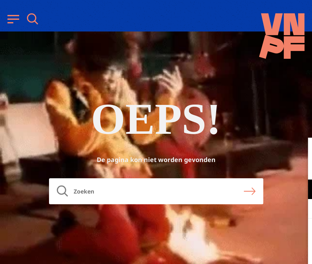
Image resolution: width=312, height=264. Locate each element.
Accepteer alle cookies (256, 233)
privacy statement (280, 168)
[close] (302, 149)
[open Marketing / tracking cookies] (301, 209)
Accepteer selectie (257, 251)
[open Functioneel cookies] (301, 190)
